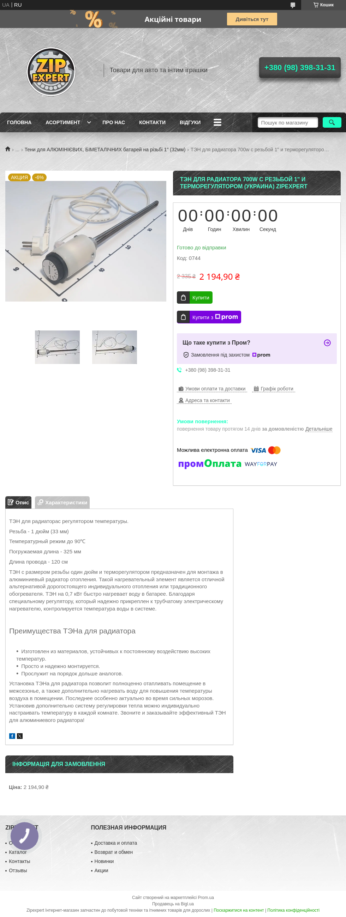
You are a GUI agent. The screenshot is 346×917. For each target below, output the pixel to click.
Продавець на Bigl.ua (173, 903)
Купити (200, 297)
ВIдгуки (190, 122)
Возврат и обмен (114, 852)
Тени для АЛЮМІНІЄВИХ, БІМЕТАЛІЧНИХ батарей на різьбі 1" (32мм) (105, 149)
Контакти (152, 122)
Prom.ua (206, 897)
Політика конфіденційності (293, 910)
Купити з (215, 317)
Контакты (19, 861)
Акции (101, 870)
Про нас (113, 122)
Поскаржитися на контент (239, 910)
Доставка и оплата (116, 843)
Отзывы (18, 870)
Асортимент (63, 122)
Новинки (104, 861)
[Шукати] (332, 122)
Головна (19, 122)
